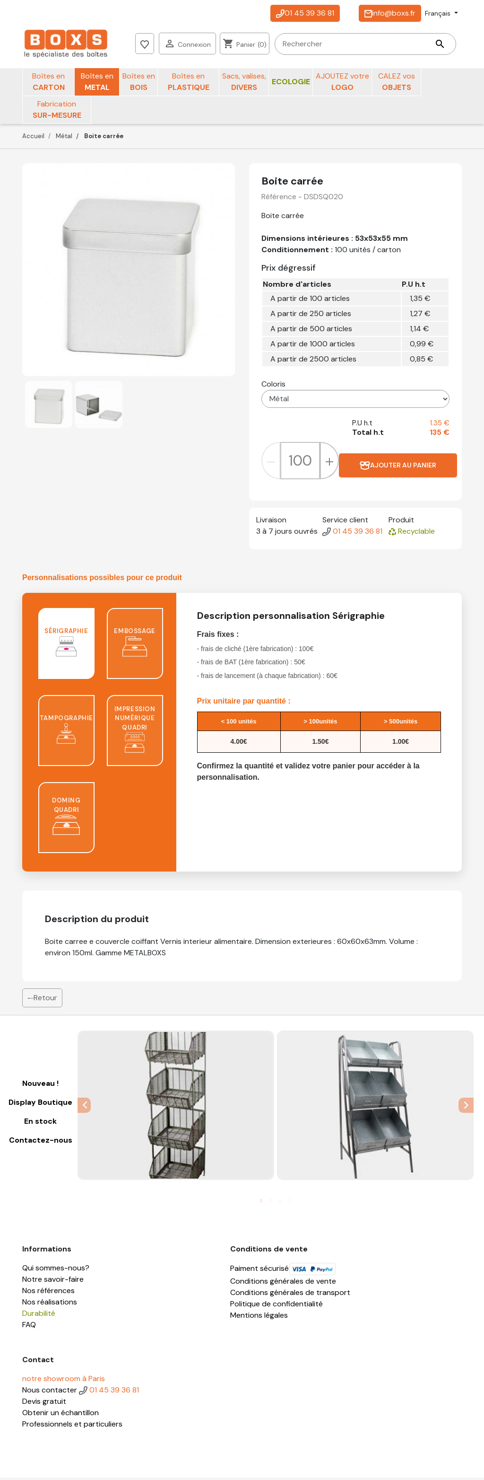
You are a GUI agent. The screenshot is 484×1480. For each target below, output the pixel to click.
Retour (42, 1000)
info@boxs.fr (389, 13)
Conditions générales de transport (290, 1295)
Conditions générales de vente (283, 1283)
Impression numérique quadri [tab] (135, 731)
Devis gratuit (44, 1404)
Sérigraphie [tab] (66, 645)
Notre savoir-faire (53, 1281)
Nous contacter (49, 1392)
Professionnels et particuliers (72, 1426)
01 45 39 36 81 (305, 13)
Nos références (48, 1293)
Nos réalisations (49, 1304)
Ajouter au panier (398, 467)
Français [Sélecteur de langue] (438, 13)
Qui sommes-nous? (55, 1270)
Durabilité (38, 1316)
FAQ (29, 1327)
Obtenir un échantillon (60, 1415)
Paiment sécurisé (283, 1271)
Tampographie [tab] (66, 732)
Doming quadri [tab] (66, 818)
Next (467, 1107)
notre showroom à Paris (63, 1381)
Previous (84, 1107)
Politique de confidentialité (276, 1306)
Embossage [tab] (134, 645)
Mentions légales (259, 1317)
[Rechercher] (209, 45)
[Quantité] (300, 463)
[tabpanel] (176, 1107)
